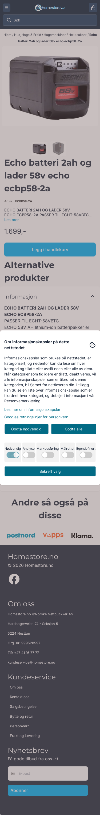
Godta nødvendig (26, 428)
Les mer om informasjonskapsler (32, 409)
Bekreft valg (50, 471)
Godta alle (73, 428)
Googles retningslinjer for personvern (36, 416)
